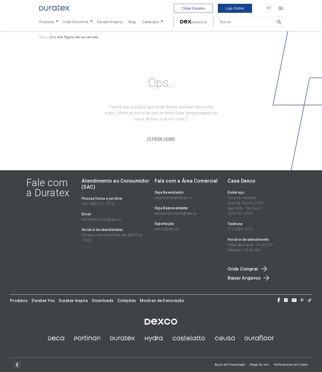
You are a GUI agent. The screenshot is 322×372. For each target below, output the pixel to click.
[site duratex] (122, 340)
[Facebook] (278, 300)
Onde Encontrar (76, 22)
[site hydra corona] (154, 340)
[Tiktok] (309, 300)
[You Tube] (294, 300)
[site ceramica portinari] (87, 340)
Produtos (46, 22)
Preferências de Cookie (291, 364)
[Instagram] (286, 300)
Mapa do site (259, 364)
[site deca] (56, 340)
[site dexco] (161, 323)
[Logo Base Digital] (17, 365)
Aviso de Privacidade (230, 364)
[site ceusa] (225, 340)
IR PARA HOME (161, 139)
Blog (132, 22)
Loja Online (235, 8)
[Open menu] (280, 8)
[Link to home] (54, 8)
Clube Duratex (193, 8)
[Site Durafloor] (259, 340)
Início (43, 37)
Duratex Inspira (109, 22)
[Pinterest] (302, 300)
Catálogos (150, 22)
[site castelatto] (189, 340)
